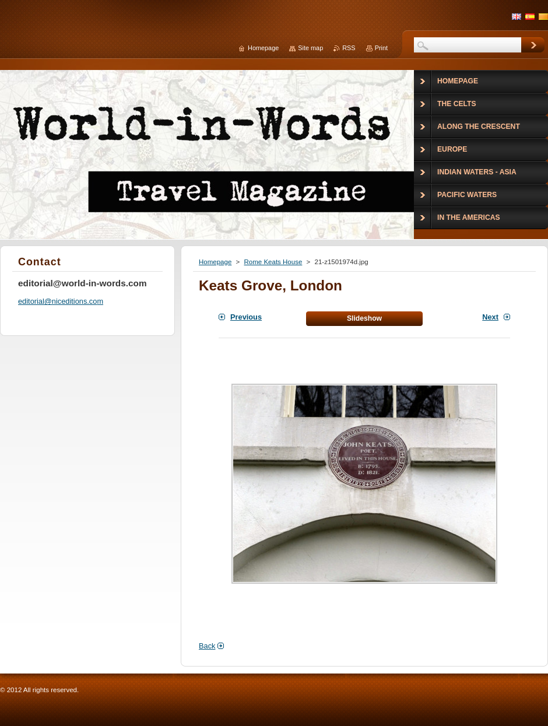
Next (490, 317)
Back (207, 645)
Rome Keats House (273, 261)
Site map (310, 47)
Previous (246, 317)
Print (381, 47)
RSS (348, 47)
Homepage (215, 261)
